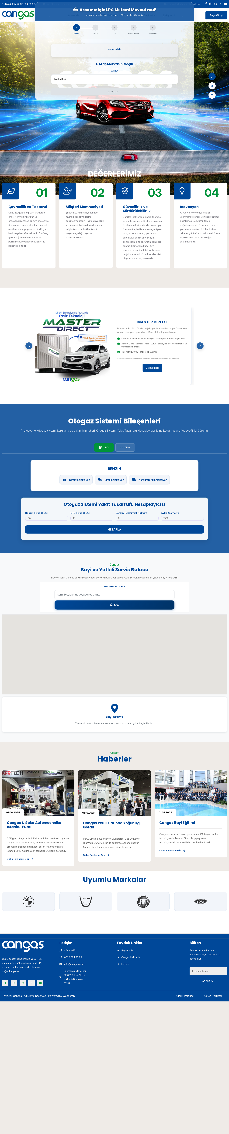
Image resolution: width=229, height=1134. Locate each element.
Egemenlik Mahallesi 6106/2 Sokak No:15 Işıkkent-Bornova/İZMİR (72, 977)
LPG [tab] (104, 447)
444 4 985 (10, 4)
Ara (114, 605)
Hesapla (114, 529)
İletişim (123, 964)
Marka (114, 71)
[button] (28, 345)
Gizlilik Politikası (185, 995)
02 (212, 85)
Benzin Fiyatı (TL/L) (36, 512)
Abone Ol (208, 981)
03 (212, 95)
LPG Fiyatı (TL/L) (80, 512)
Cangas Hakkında (128, 957)
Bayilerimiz (125, 950)
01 (212, 76)
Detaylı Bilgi (154, 367)
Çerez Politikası (213, 995)
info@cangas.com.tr (73, 964)
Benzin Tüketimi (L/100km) (131, 512)
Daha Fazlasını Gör (20, 858)
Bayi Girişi (216, 15)
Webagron (69, 995)
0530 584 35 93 (26, 4)
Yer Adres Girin (114, 586)
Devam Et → (114, 91)
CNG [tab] (125, 447)
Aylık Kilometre (170, 512)
